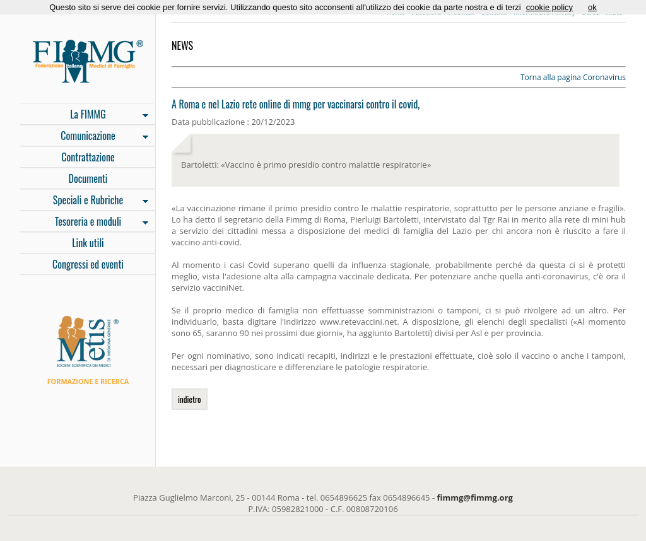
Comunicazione (84, 137)
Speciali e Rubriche (84, 201)
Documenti (87, 178)
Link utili (88, 242)
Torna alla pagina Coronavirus (573, 77)
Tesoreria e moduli (84, 222)
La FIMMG (84, 115)
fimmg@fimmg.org (475, 497)
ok (592, 7)
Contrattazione (88, 157)
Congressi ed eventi (88, 264)
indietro (189, 399)
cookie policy (549, 7)
